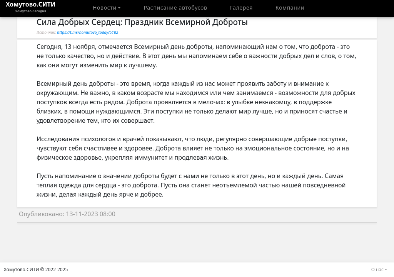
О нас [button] (377, 269)
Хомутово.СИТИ (31, 8)
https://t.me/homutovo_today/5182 (87, 32)
